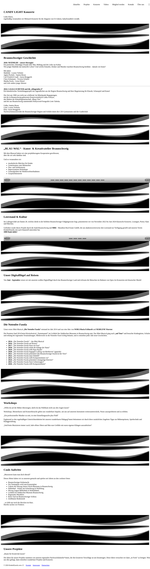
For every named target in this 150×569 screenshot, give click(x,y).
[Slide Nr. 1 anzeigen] (75, 238)
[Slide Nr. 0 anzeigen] (70, 238)
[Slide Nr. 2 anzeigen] (80, 238)
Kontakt (28, 565)
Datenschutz (45, 565)
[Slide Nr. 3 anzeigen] (84, 238)
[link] (18, 285)
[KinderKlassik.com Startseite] (13, 4)
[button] (7, 180)
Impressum (36, 565)
